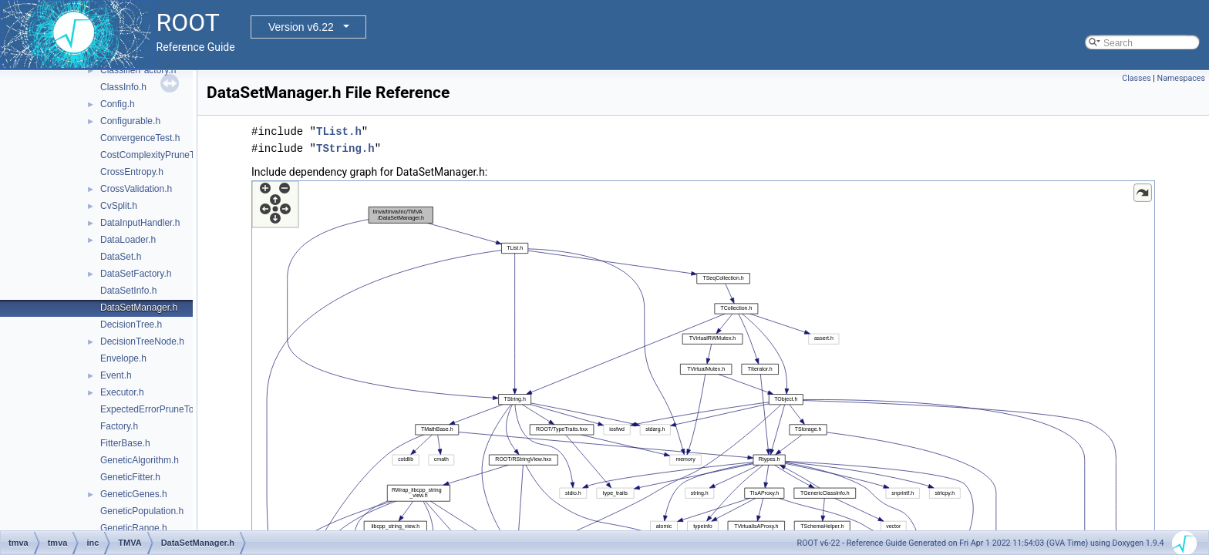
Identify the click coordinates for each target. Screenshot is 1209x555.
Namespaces (1181, 78)
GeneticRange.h (133, 528)
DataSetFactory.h (135, 273)
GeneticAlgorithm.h (139, 460)
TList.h (339, 131)
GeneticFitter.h (130, 477)
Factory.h (119, 426)
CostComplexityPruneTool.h (157, 155)
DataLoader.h (128, 239)
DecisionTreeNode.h (142, 341)
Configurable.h (130, 121)
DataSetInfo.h (128, 290)
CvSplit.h (118, 205)
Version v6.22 (301, 27)
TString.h (345, 148)
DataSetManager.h (138, 307)
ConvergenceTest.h (140, 138)
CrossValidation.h (136, 188)
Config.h (117, 104)
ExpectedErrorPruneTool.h (154, 409)
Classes (1136, 78)
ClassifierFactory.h (138, 70)
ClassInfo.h (123, 87)
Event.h (116, 375)
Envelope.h (123, 358)
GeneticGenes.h (133, 494)
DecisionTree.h (131, 324)
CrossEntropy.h (131, 171)
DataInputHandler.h (140, 222)
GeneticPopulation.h (142, 511)
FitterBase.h (125, 443)
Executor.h (122, 392)
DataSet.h (120, 256)
